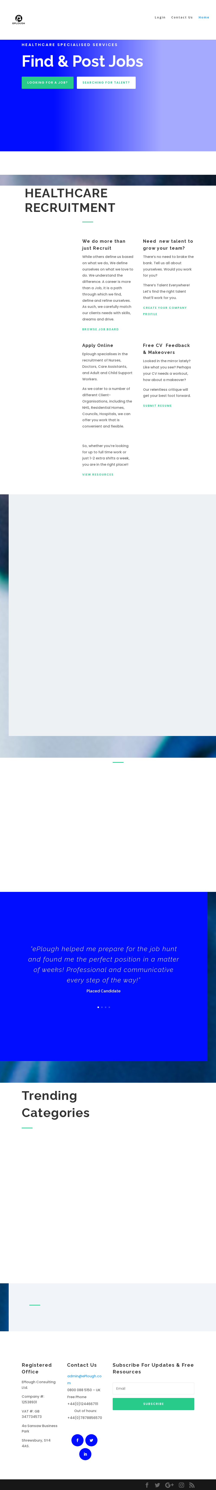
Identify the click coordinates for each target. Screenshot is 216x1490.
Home (204, 22)
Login (160, 22)
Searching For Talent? (106, 82)
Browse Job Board (100, 329)
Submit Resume (157, 406)
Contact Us (182, 22)
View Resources (98, 474)
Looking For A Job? (47, 82)
